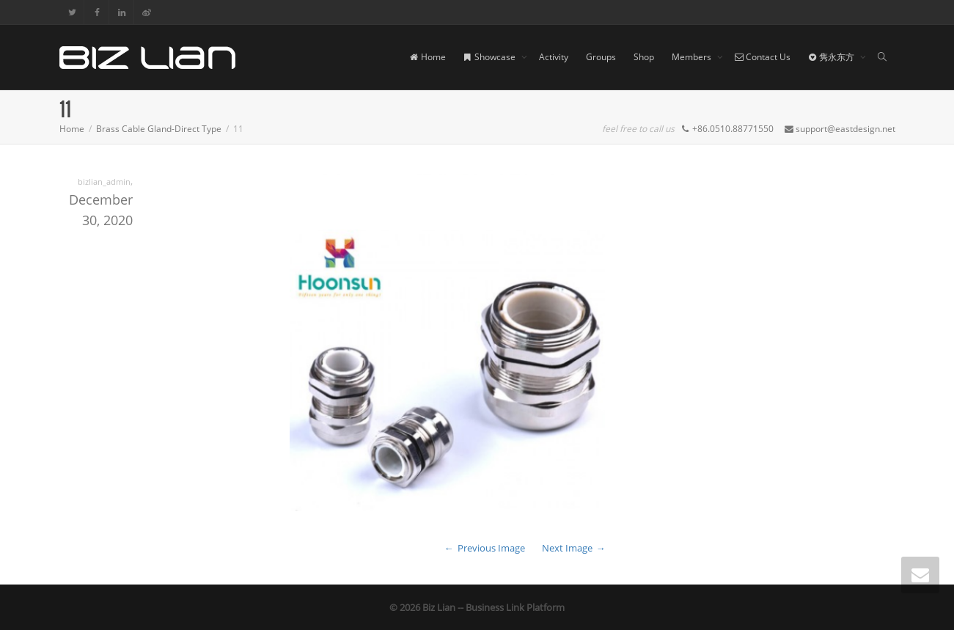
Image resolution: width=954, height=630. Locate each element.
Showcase (490, 57)
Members (692, 57)
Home (428, 57)
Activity (553, 57)
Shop (644, 57)
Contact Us (762, 57)
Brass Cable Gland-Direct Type (158, 128)
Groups (601, 57)
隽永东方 (832, 57)
